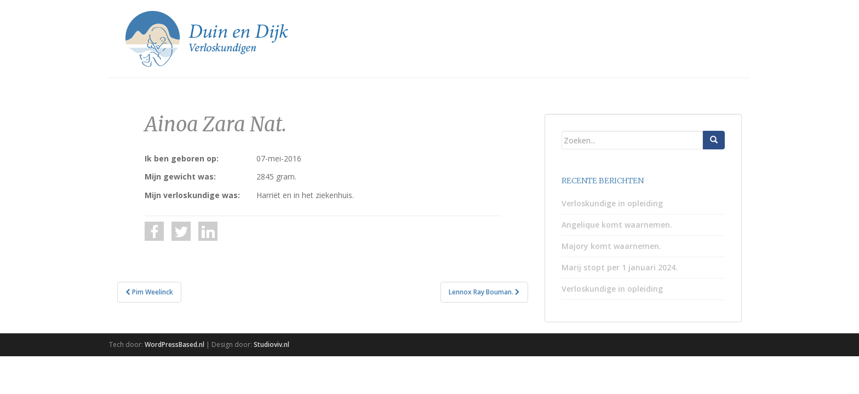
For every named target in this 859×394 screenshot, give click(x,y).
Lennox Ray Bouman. (484, 292)
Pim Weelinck (149, 292)
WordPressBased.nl (174, 344)
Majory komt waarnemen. (611, 246)
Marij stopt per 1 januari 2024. (620, 267)
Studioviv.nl (271, 344)
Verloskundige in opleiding (612, 203)
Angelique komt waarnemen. (617, 224)
